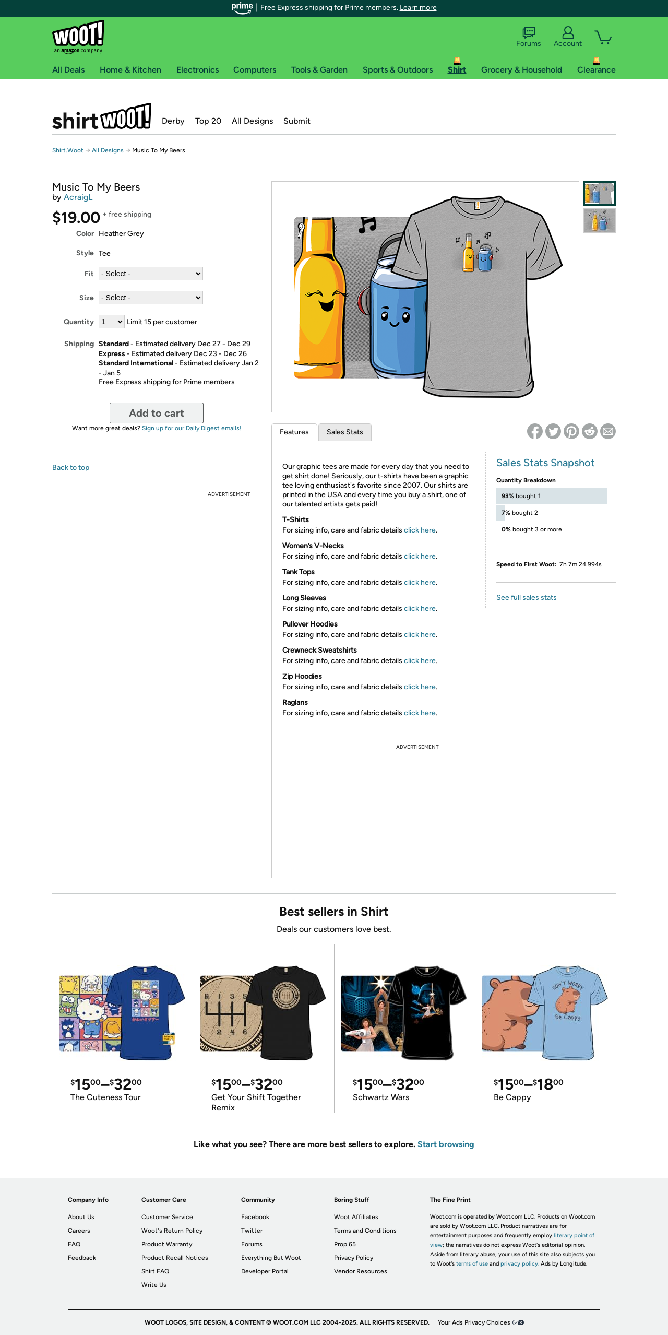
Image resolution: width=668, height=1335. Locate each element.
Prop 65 (345, 1244)
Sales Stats (345, 432)
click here (420, 530)
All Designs (252, 121)
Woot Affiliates (356, 1217)
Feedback (82, 1257)
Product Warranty (166, 1244)
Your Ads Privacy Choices (474, 1322)
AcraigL (78, 197)
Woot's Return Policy (171, 1230)
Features (294, 432)
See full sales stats (526, 597)
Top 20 (208, 121)
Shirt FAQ (155, 1271)
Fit (89, 273)
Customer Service (167, 1217)
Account (568, 37)
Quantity (79, 321)
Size (86, 297)
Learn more (418, 7)
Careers (79, 1230)
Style (85, 253)
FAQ (74, 1244)
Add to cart (156, 413)
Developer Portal (265, 1271)
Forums (528, 37)
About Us (81, 1217)
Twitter (252, 1230)
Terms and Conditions (365, 1230)
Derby (173, 121)
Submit (297, 121)
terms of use (472, 1263)
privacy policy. (519, 1263)
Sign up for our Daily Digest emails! (192, 428)
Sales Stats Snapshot (545, 462)
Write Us (153, 1285)
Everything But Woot (271, 1257)
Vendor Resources (360, 1271)
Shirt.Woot (101, 116)
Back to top (70, 467)
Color (85, 233)
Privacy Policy (353, 1257)
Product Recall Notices (174, 1257)
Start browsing (446, 1144)
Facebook (255, 1217)
